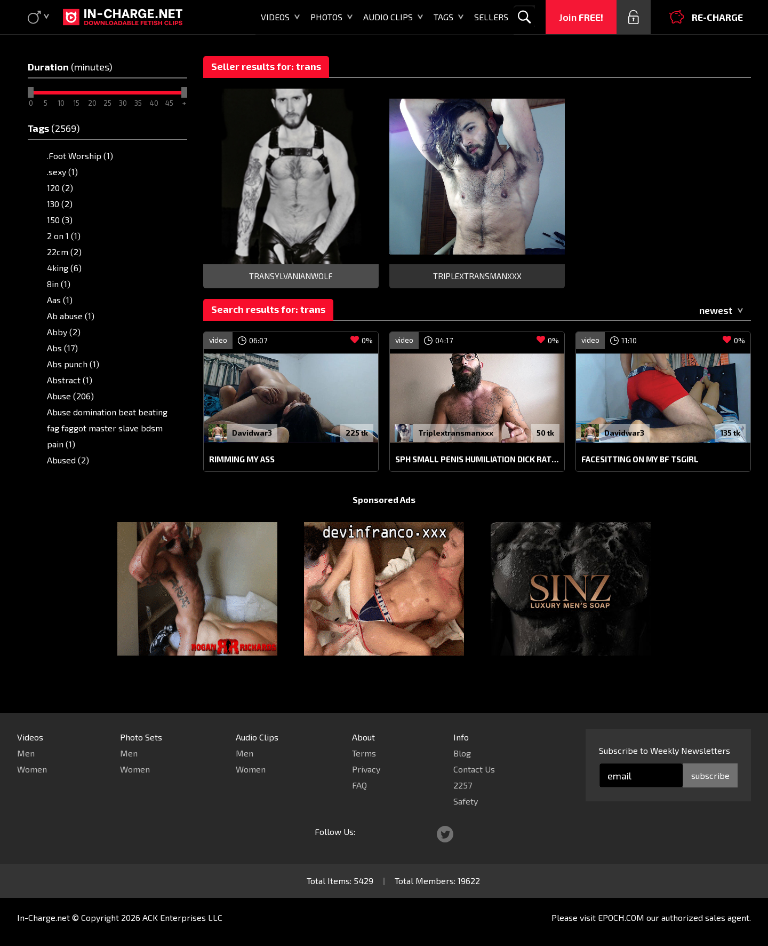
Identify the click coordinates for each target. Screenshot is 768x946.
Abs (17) (62, 348)
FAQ (359, 785)
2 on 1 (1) (64, 236)
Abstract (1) (69, 380)
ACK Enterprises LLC (182, 917)
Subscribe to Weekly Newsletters (664, 750)
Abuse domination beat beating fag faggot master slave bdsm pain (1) (107, 428)
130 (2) (60, 204)
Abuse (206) (70, 396)
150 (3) (60, 220)
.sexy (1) (62, 172)
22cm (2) (64, 252)
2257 (462, 785)
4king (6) (64, 268)
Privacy (366, 769)
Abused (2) (68, 460)
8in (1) (58, 284)
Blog (462, 753)
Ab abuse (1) (70, 316)
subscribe (710, 775)
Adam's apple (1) (79, 476)
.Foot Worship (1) (80, 156)
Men (26, 753)
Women (32, 769)
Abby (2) (64, 332)
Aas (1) (60, 300)
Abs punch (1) (73, 364)
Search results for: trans (268, 309)
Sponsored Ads (384, 520)
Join (581, 17)
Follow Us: (335, 831)
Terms (364, 753)
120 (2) (60, 188)
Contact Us (474, 769)
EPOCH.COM (621, 917)
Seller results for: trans (266, 66)
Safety (465, 801)
